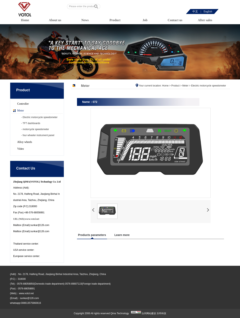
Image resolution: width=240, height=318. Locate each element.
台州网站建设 (149, 313)
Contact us (175, 20)
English (208, 11)
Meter (20, 110)
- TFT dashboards (30, 123)
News (85, 20)
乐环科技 (161, 313)
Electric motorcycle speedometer (208, 85)
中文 (195, 11)
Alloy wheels (24, 141)
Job (145, 20)
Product (115, 20)
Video (20, 148)
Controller (23, 103)
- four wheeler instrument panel (37, 135)
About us (55, 20)
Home (25, 20)
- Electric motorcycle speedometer (39, 117)
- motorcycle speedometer (35, 129)
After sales (205, 20)
